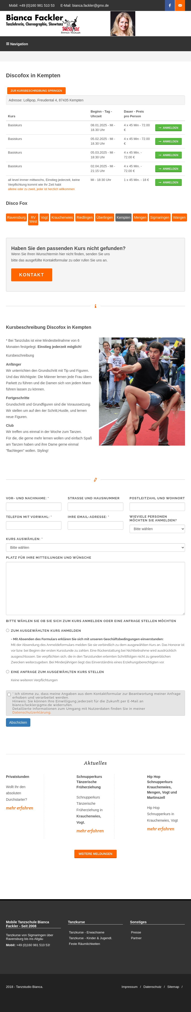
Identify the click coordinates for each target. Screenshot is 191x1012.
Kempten (123, 217)
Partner (136, 938)
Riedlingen (85, 217)
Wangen (179, 217)
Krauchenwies (62, 217)
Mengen (140, 217)
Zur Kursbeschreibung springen (36, 90)
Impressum (130, 987)
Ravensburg (16, 217)
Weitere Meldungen (95, 854)
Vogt (44, 217)
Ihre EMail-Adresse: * (88, 517)
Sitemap (173, 987)
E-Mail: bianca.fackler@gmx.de (84, 5)
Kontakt (31, 274)
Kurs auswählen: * (24, 539)
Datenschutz (152, 987)
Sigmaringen (159, 217)
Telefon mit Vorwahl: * (29, 517)
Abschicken (18, 722)
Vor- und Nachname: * (27, 498)
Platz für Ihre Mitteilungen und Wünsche (48, 557)
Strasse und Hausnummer (94, 498)
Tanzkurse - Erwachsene (86, 932)
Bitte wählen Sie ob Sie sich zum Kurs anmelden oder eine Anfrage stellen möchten (91, 621)
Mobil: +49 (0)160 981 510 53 (31, 5)
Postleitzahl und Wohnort (157, 498)
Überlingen (104, 217)
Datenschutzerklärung (31, 712)
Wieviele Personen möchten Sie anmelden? (153, 518)
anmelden (168, 127)
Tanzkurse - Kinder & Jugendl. (90, 938)
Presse (136, 932)
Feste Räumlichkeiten (84, 944)
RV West (33, 219)
